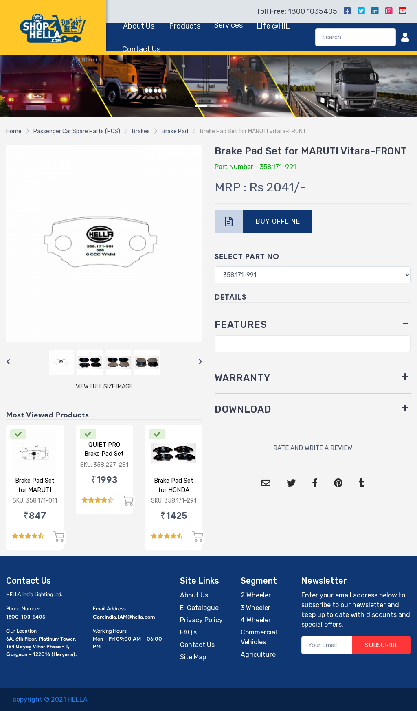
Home (14, 131)
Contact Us (141, 49)
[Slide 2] (216, 106)
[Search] (355, 37)
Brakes (141, 131)
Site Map (193, 657)
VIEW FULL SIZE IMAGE (104, 386)
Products (184, 26)
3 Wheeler (255, 608)
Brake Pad (175, 131)
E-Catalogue (199, 608)
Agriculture (258, 654)
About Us (138, 26)
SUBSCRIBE (381, 645)
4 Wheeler (256, 620)
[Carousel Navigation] (104, 362)
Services (228, 25)
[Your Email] (327, 645)
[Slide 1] (201, 106)
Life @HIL (273, 26)
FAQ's (188, 632)
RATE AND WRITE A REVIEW (312, 448)
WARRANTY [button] (242, 378)
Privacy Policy (201, 620)
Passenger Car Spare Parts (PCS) (76, 131)
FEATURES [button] (241, 324)
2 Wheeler (256, 595)
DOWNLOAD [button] (243, 409)
